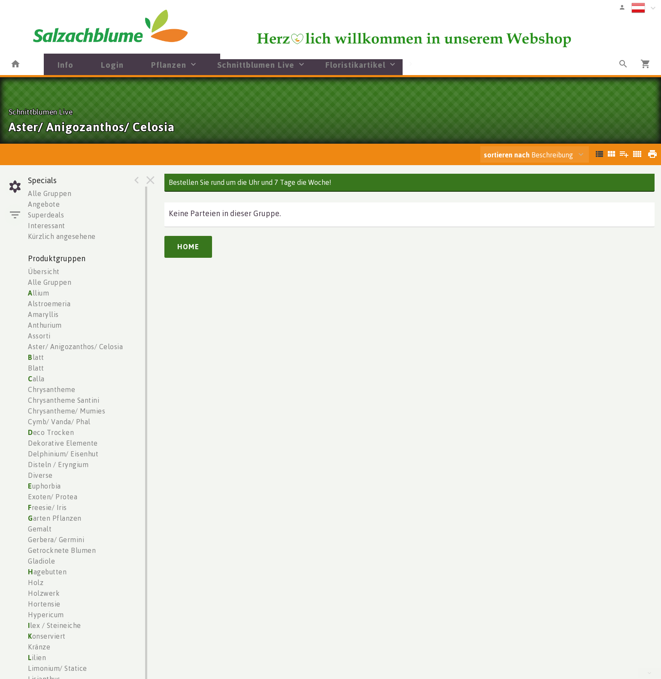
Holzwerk (44, 593)
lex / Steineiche (54, 625)
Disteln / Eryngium (58, 464)
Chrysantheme (51, 389)
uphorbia (44, 486)
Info (65, 64)
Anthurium (45, 325)
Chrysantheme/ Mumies (66, 411)
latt (36, 357)
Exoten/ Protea (52, 496)
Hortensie (44, 604)
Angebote (44, 204)
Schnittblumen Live (255, 64)
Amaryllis (43, 314)
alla (36, 378)
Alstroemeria (49, 303)
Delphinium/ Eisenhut (63, 454)
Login (112, 64)
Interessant (46, 225)
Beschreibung (528, 155)
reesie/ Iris (47, 507)
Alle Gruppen (49, 193)
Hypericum (46, 614)
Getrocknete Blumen (62, 550)
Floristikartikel (355, 64)
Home (188, 246)
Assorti (39, 336)
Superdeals (46, 215)
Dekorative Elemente (63, 443)
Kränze (39, 647)
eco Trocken (51, 432)
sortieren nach (507, 155)
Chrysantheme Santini (63, 400)
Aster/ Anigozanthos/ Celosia (75, 346)
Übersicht (44, 271)
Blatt (36, 368)
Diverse (40, 475)
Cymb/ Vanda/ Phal (59, 421)
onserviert (47, 636)
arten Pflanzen (55, 518)
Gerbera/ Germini (56, 539)
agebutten (47, 571)
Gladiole (41, 561)
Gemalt (40, 529)
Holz (35, 582)
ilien (37, 657)
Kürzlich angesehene (62, 236)
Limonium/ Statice (57, 668)
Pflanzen (168, 64)
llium (38, 293)
